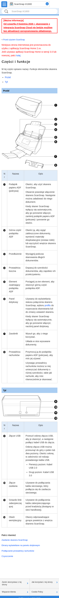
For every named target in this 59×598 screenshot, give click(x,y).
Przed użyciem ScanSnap (14, 40)
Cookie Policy (37, 592)
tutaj (18, 55)
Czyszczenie (7, 556)
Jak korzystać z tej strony (42, 582)
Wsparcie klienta (9, 592)
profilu (48, 305)
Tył (6, 82)
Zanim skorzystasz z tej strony (12, 583)
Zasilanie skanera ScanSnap (15, 540)
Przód (8, 77)
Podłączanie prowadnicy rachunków (18, 551)
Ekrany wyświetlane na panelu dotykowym (21, 545)
